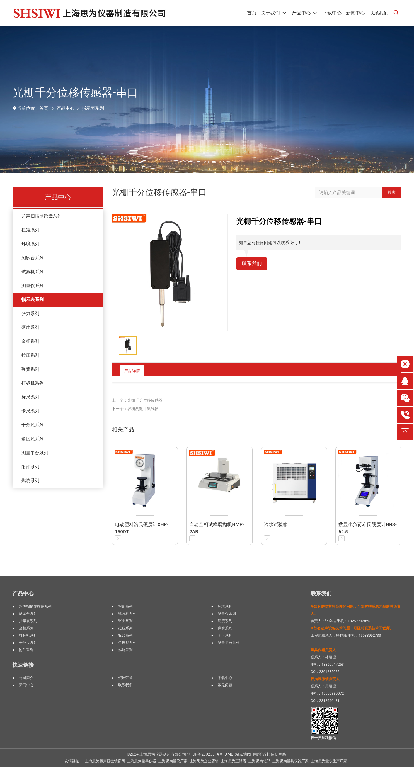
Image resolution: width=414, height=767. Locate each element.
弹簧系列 (30, 369)
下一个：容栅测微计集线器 (135, 408)
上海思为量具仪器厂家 (290, 761)
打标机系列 (32, 383)
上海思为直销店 (233, 761)
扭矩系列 (30, 230)
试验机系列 (32, 271)
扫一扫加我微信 (323, 738)
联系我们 (253, 264)
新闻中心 (26, 685)
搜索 (392, 192)
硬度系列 (30, 327)
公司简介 (26, 678)
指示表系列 (93, 108)
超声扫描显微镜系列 (41, 216)
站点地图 (243, 754)
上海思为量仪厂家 (172, 761)
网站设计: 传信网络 (269, 754)
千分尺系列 (32, 425)
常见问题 (225, 685)
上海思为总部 (259, 761)
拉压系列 (30, 355)
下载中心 (225, 678)
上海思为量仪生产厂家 (329, 761)
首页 (43, 108)
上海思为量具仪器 (141, 761)
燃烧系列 (30, 480)
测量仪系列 (32, 285)
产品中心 (65, 108)
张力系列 (30, 313)
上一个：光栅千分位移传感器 (137, 400)
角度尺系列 (32, 438)
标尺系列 (30, 397)
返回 (379, 370)
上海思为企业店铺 (204, 761)
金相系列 (30, 341)
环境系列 (30, 243)
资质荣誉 (125, 678)
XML (229, 754)
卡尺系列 (30, 411)
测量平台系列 (34, 452)
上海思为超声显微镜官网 (105, 761)
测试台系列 (32, 257)
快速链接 (23, 665)
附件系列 (30, 466)
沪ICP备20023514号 (205, 754)
